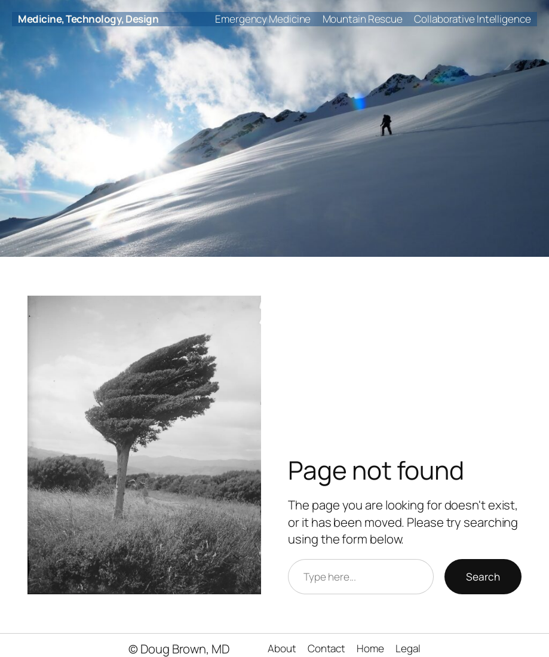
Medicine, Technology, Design (88, 19)
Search (483, 577)
